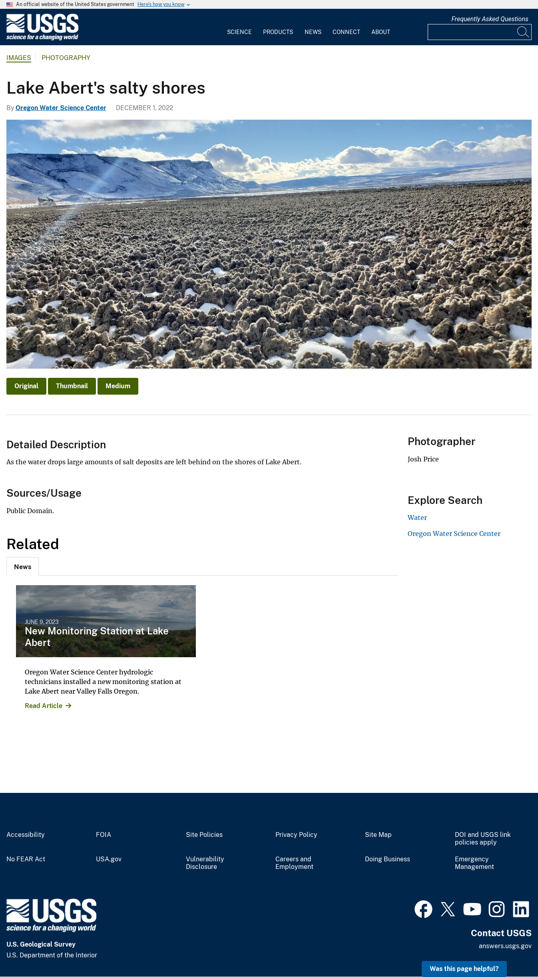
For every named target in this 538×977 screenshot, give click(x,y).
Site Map (378, 835)
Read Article (43, 706)
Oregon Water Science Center (61, 108)
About (380, 32)
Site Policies (204, 835)
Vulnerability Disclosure (205, 863)
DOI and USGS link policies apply (483, 838)
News (313, 32)
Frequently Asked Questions (489, 19)
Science (239, 32)
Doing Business (387, 859)
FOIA (103, 835)
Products (278, 32)
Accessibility (25, 835)
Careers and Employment (294, 863)
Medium (118, 386)
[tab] (22, 566)
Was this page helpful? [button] (464, 969)
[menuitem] (239, 27)
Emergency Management (474, 863)
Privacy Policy (296, 835)
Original (26, 386)
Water (417, 518)
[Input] (480, 32)
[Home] (42, 38)
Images (18, 58)
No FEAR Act (25, 859)
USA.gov (109, 859)
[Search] (524, 32)
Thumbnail (72, 386)
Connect (346, 32)
